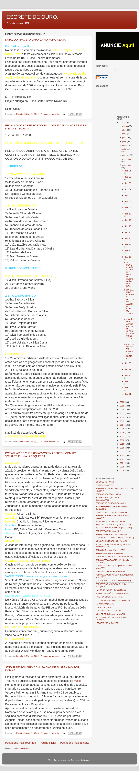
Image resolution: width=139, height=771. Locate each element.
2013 (122, 421)
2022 (122, 455)
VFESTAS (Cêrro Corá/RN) (107, 623)
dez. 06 (128, 201)
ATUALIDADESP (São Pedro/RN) (110, 521)
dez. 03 (128, 183)
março (125, 126)
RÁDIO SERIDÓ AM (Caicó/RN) (109, 553)
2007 (122, 123)
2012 (122, 417)
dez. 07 (128, 208)
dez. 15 (128, 238)
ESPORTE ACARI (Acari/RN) (108, 531)
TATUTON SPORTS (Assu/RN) (109, 597)
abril (124, 130)
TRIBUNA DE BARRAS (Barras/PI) (111, 503)
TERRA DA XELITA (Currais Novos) (111, 590)
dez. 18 (128, 251)
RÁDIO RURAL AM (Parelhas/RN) (110, 550)
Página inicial (48, 742)
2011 (122, 413)
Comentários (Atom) (21, 749)
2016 (122, 432)
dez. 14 (128, 232)
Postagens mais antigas (74, 742)
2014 (122, 425)
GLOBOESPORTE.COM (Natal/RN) (111, 512)
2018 (122, 440)
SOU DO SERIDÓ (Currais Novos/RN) (112, 593)
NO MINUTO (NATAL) (105, 604)
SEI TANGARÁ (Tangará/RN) (108, 494)
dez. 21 (128, 369)
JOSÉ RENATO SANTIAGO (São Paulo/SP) (115, 538)
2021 (122, 452)
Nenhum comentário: (50, 114)
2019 (122, 444)
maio (124, 134)
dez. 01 (128, 171)
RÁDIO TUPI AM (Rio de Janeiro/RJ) (111, 534)
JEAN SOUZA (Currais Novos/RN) (110, 571)
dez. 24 (128, 375)
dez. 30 (128, 388)
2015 (122, 429)
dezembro (126, 165)
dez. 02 (128, 177)
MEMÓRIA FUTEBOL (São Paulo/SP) (112, 541)
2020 (122, 448)
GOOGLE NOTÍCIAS (105, 482)
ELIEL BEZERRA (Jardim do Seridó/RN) (113, 600)
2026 (122, 471)
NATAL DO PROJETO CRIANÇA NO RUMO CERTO (35, 39)
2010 (122, 410)
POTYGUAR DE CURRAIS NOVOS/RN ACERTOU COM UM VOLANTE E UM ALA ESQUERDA (40, 455)
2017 (122, 436)
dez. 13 (128, 226)
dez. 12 (128, 220)
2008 (122, 402)
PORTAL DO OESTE (105, 485)
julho (124, 141)
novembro (126, 159)
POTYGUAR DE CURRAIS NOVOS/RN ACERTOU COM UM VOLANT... (129, 303)
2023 (122, 459)
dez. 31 (128, 394)
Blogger (86, 760)
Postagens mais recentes (20, 742)
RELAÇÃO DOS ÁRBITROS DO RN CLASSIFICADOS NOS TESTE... (129, 330)
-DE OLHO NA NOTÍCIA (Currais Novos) (113, 525)
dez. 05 (128, 195)
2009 (122, 406)
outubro (126, 155)
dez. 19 (128, 257)
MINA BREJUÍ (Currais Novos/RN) (110, 614)
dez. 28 (128, 382)
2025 (122, 467)
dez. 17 (128, 245)
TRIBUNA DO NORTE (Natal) (108, 611)
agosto (125, 145)
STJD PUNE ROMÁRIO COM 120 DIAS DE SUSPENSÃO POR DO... (128, 274)
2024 (122, 463)
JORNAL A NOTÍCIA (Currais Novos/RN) (113, 581)
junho (125, 137)
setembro (126, 149)
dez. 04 (128, 189)
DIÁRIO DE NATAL (104, 607)
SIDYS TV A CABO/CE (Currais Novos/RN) (114, 557)
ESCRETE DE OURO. (32, 17)
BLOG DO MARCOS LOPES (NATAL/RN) (114, 528)
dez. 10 (128, 214)
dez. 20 (128, 363)
